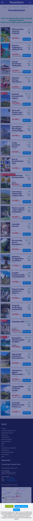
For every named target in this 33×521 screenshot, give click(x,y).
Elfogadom (9, 506)
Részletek (16, 509)
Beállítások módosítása (21, 506)
